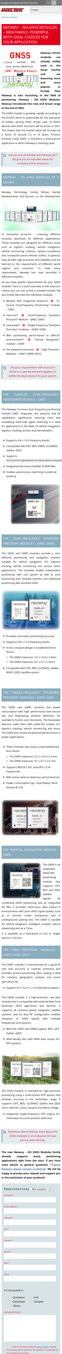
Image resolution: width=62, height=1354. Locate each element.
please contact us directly (29, 1169)
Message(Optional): (12, 1312)
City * (6, 1229)
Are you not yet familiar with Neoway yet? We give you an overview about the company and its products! (33, 159)
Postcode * (8, 1218)
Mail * (6, 1263)
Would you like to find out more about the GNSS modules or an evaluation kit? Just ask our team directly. (32, 1136)
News (14, 17)
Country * (8, 1240)
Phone (6, 1274)
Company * (9, 1195)
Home (5, 17)
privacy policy (43, 1351)
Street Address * (11, 1206)
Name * (7, 1251)
